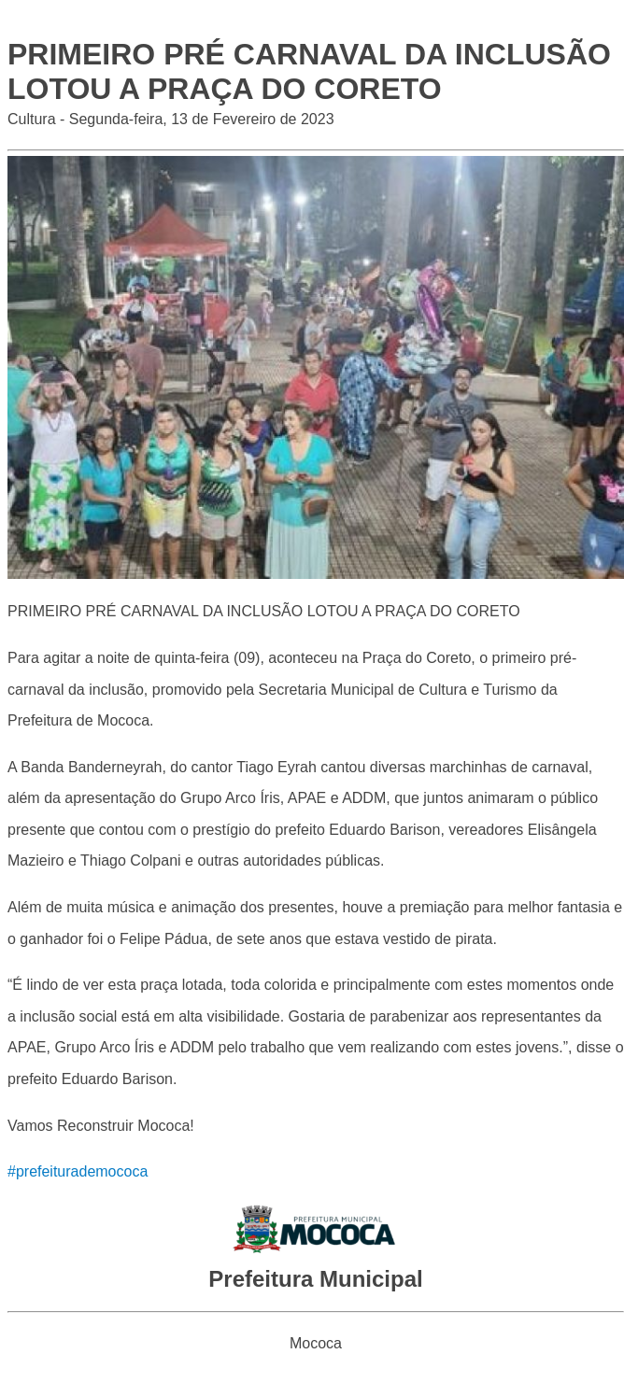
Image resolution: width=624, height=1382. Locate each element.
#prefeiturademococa (77, 1171)
